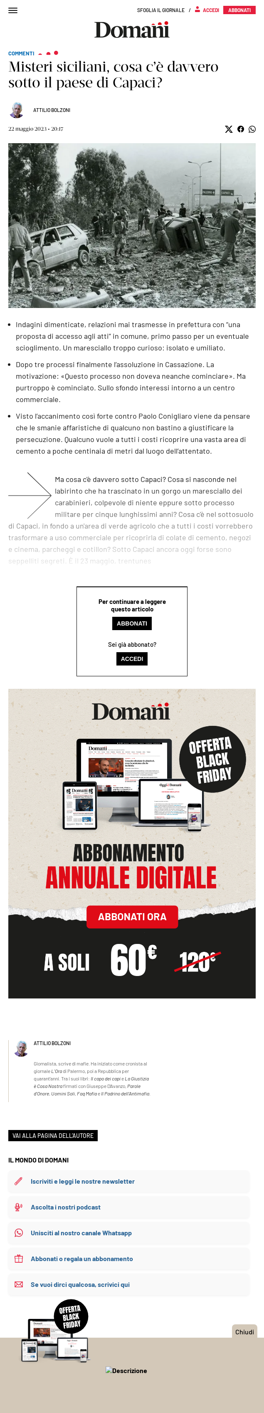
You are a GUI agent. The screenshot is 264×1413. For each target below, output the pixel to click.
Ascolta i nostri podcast (66, 1207)
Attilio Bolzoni (51, 110)
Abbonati (132, 623)
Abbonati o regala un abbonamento (82, 1258)
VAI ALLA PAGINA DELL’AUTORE (53, 1135)
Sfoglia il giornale (161, 10)
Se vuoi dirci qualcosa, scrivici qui (80, 1284)
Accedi (132, 659)
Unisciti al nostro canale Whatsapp (81, 1233)
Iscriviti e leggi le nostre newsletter (83, 1181)
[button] (229, 129)
